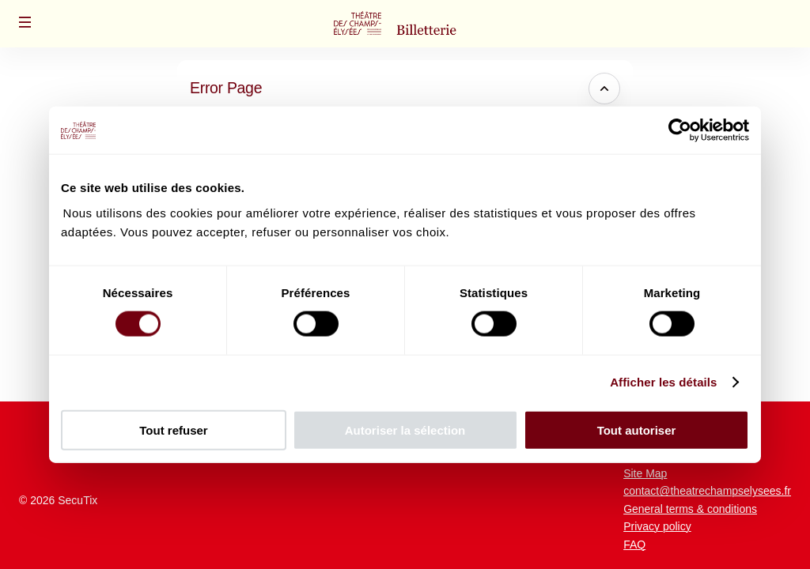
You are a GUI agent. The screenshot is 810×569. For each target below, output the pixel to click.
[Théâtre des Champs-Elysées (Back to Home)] (405, 23)
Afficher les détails (663, 382)
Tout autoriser (636, 429)
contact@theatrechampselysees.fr (707, 490)
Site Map (645, 473)
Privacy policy (657, 526)
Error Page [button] (226, 87)
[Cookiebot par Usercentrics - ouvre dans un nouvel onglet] (680, 130)
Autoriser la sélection (405, 429)
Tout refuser (173, 429)
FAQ (634, 544)
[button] (25, 22)
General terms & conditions (690, 509)
